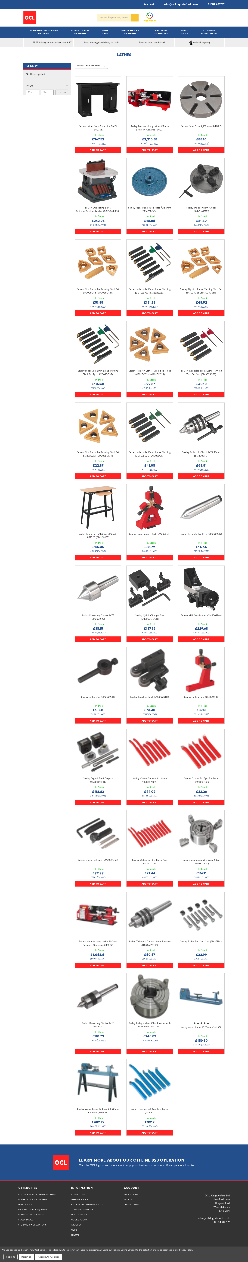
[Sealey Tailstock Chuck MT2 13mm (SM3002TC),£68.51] (201, 426)
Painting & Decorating (160, 32)
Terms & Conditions (82, 1210)
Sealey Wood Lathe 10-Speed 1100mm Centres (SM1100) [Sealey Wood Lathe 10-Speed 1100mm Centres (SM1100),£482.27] (98, 1111)
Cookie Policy (79, 1220)
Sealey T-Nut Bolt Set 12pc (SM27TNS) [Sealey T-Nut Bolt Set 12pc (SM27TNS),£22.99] (201, 942)
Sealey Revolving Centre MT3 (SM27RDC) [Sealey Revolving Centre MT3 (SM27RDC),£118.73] (98, 1025)
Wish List (128, 1200)
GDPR (74, 1230)
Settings (10, 1257)
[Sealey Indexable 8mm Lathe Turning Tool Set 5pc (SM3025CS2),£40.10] (201, 344)
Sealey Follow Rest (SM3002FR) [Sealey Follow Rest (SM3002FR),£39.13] (201, 697)
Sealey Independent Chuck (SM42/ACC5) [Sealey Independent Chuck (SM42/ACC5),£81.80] (201, 210)
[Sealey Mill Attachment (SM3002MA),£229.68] (201, 589)
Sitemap (75, 1235)
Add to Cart (98, 150)
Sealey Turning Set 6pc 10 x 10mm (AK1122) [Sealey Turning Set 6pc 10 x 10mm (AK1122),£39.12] (149, 1111)
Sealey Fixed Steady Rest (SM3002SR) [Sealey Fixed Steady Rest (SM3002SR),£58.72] (149, 534)
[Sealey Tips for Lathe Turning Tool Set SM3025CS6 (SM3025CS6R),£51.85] (98, 263)
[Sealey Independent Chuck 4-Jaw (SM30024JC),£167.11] (201, 833)
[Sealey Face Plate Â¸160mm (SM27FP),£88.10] (201, 99)
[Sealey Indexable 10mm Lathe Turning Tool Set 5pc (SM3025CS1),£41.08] (150, 426)
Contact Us (78, 1195)
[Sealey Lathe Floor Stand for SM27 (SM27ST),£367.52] (98, 99)
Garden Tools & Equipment (130, 32)
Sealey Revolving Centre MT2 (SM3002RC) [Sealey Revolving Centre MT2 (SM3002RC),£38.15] (98, 617)
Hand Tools (104, 32)
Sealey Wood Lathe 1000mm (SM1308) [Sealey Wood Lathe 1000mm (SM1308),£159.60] (201, 1027)
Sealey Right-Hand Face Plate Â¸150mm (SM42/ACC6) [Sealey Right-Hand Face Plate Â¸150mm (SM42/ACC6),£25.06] (149, 210)
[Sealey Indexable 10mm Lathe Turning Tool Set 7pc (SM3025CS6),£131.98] (150, 263)
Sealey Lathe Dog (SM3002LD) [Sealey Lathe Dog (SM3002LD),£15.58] (98, 697)
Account (147, 4)
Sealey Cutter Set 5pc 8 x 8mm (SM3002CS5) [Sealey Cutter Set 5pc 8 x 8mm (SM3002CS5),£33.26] (201, 781)
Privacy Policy (79, 1215)
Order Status (131, 1205)
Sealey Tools (184, 32)
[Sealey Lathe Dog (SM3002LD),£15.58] (98, 670)
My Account (131, 1195)
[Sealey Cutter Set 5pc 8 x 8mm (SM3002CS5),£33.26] (201, 752)
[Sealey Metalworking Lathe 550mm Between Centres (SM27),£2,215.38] (150, 99)
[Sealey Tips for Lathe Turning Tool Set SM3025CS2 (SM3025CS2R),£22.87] (150, 344)
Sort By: (80, 66)
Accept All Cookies (48, 1257)
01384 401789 (214, 4)
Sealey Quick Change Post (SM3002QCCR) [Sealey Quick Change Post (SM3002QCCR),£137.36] (149, 617)
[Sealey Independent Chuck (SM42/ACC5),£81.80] (201, 181)
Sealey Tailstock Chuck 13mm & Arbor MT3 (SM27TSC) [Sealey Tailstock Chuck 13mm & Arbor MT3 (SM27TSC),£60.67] (150, 944)
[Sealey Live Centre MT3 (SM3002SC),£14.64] (201, 507)
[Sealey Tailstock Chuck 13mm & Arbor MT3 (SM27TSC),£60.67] (150, 915)
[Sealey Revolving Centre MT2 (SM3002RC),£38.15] (98, 589)
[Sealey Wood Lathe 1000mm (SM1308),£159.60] (201, 996)
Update (62, 92)
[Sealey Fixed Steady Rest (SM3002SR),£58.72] (150, 507)
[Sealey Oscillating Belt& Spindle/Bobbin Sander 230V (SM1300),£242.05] (98, 181)
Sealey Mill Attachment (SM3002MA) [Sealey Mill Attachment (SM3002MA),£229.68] (201, 615)
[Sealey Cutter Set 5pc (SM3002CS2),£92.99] (98, 833)
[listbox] (97, 66)
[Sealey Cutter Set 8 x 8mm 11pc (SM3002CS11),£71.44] (150, 833)
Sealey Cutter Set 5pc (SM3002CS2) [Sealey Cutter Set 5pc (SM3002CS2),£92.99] (98, 860)
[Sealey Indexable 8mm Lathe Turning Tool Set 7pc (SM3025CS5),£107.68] (98, 344)
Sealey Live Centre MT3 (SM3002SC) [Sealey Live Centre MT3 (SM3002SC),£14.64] (201, 534)
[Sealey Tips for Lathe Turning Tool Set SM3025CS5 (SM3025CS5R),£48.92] (201, 263)
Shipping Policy (79, 1200)
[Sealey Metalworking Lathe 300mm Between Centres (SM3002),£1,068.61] (98, 915)
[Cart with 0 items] (223, 18)
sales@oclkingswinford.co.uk (178, 4)
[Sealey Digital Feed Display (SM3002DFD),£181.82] (98, 752)
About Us (76, 1225)
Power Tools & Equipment (80, 32)
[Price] (47, 86)
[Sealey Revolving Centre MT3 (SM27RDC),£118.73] (98, 996)
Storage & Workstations (209, 32)
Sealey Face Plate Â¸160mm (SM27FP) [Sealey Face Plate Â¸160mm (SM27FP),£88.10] (201, 126)
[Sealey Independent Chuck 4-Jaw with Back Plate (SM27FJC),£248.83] (150, 996)
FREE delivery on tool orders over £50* (48, 43)
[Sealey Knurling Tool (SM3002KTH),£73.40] (150, 670)
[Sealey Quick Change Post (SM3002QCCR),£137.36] (150, 589)
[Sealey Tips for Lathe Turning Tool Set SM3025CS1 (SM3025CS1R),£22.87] (98, 426)
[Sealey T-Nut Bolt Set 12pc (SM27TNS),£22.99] (201, 915)
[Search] (135, 17)
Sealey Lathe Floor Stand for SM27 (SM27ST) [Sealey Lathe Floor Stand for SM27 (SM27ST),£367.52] (98, 128)
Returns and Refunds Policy (87, 1205)
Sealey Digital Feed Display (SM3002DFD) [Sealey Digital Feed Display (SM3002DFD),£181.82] (98, 781)
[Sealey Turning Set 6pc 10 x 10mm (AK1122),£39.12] (150, 1082)
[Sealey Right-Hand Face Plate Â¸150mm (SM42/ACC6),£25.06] (150, 181)
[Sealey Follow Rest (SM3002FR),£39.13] (201, 670)
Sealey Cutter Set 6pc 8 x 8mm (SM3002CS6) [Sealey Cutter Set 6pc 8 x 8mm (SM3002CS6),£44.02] (149, 781)
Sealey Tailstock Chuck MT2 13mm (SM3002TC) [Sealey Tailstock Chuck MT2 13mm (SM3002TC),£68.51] (201, 454)
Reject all (26, 1257)
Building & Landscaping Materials (44, 32)
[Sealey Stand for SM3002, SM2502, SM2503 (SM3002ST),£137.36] (98, 507)
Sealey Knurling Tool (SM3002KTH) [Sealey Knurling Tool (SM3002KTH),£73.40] (149, 697)
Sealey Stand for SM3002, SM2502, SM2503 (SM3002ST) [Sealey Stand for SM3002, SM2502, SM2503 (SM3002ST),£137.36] (98, 536)
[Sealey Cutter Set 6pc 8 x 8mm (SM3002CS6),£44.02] (150, 752)
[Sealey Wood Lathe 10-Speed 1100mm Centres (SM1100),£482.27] (98, 1082)
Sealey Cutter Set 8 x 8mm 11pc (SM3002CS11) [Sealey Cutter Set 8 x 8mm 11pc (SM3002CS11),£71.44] (149, 862)
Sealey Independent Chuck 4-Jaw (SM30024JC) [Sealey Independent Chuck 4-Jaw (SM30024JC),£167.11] (201, 862)
